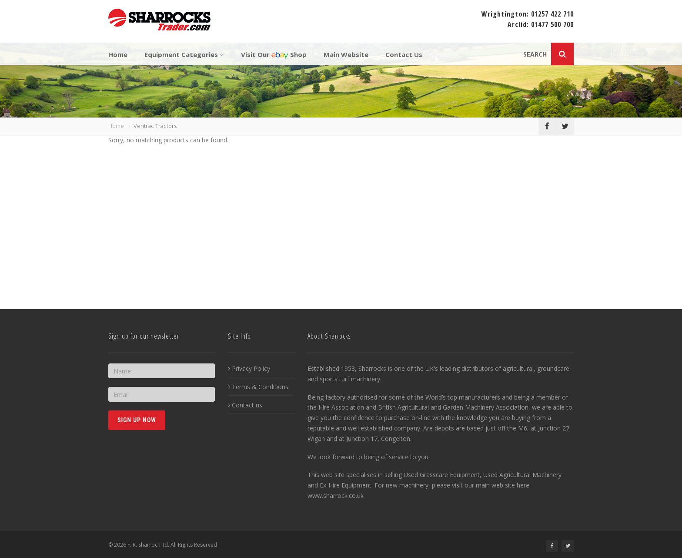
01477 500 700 (552, 24)
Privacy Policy (249, 368)
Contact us (245, 405)
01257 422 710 (552, 14)
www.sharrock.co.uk (336, 495)
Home (116, 126)
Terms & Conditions (258, 387)
